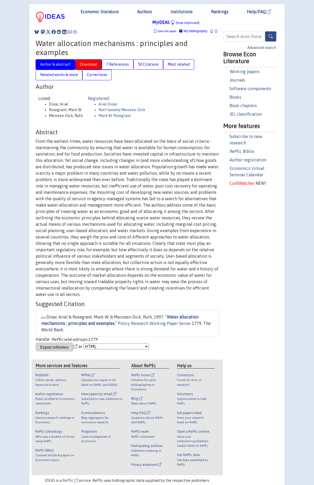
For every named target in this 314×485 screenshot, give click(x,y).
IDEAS (50, 480)
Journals (237, 80)
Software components (250, 88)
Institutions (182, 11)
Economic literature (99, 11)
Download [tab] (88, 64)
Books (235, 97)
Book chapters (243, 105)
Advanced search (261, 47)
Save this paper (167, 31)
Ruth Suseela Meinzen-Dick (122, 110)
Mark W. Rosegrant (115, 116)
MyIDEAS (176, 22)
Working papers (245, 71)
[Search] (270, 36)
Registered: (99, 98)
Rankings (219, 11)
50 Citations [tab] (148, 64)
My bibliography (193, 31)
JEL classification (246, 114)
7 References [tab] (117, 64)
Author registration (248, 159)
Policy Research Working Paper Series (154, 323)
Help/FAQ (259, 11)
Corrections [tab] (97, 75)
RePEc (70, 480)
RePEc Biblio (242, 151)
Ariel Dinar (108, 104)
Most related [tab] (179, 64)
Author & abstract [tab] (55, 64)
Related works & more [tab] (59, 75)
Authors (144, 11)
